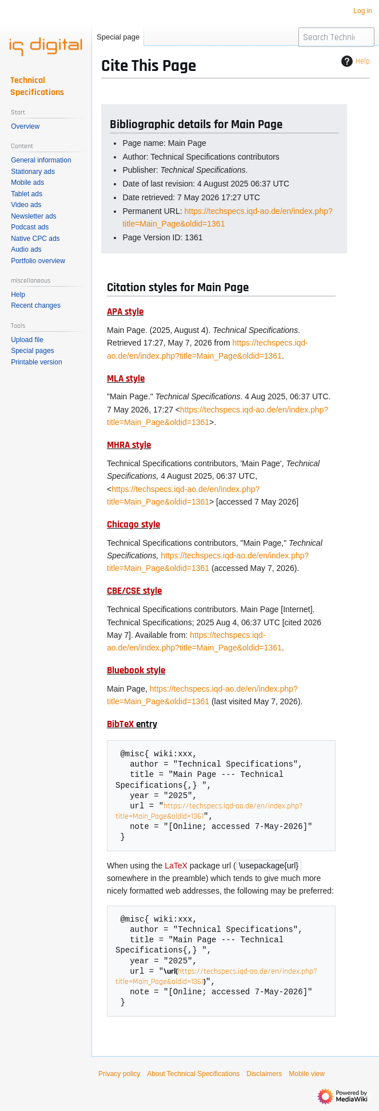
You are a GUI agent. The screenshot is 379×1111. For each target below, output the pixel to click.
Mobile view (307, 1076)
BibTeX (120, 724)
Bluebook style (136, 670)
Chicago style (133, 524)
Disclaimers (264, 1076)
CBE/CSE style (134, 591)
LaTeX (176, 866)
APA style (125, 311)
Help (354, 61)
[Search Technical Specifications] (336, 37)
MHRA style (129, 445)
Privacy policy (119, 1076)
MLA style (126, 378)
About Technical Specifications (193, 1076)
